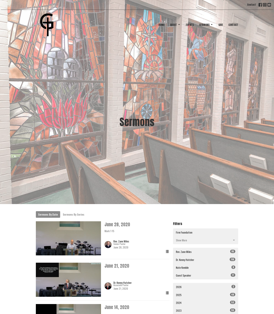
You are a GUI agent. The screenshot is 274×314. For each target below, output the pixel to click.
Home (161, 25)
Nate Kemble (205, 267)
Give (220, 25)
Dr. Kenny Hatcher (205, 260)
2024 (205, 303)
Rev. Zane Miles (205, 252)
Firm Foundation (184, 232)
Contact (251, 4)
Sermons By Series (73, 214)
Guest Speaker (205, 275)
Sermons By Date (48, 214)
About (175, 25)
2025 (205, 295)
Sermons (206, 25)
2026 (205, 287)
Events (190, 25)
